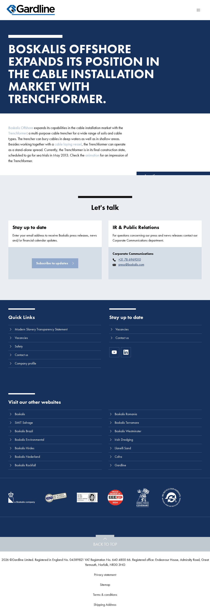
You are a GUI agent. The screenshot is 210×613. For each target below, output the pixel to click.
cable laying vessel (68, 144)
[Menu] (198, 10)
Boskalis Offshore (20, 127)
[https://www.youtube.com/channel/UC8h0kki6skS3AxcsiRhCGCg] (114, 352)
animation (92, 155)
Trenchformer (17, 133)
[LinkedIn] (126, 352)
